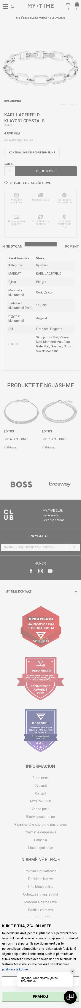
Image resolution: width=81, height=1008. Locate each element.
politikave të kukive (15, 969)
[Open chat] (70, 997)
